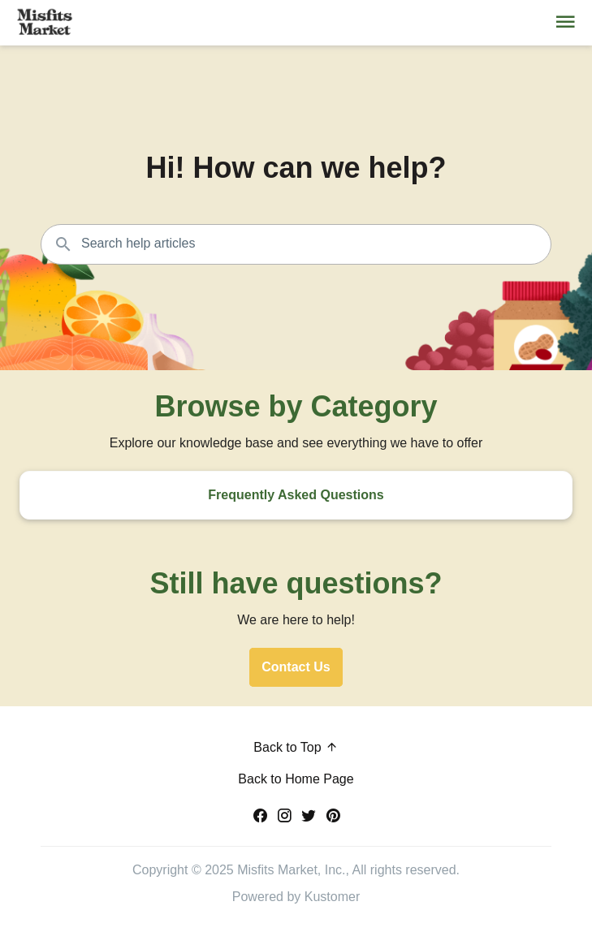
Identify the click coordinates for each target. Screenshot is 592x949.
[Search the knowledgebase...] (296, 244)
